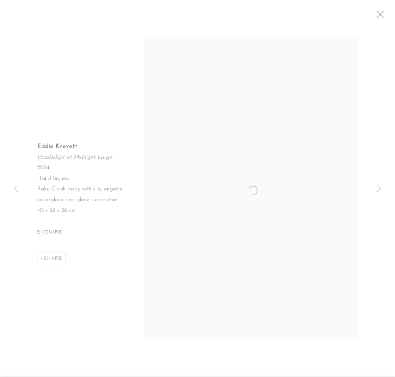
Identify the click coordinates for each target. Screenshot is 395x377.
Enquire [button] (49, 234)
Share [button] (53, 261)
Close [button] (382, 16)
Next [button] (379, 188)
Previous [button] (16, 188)
